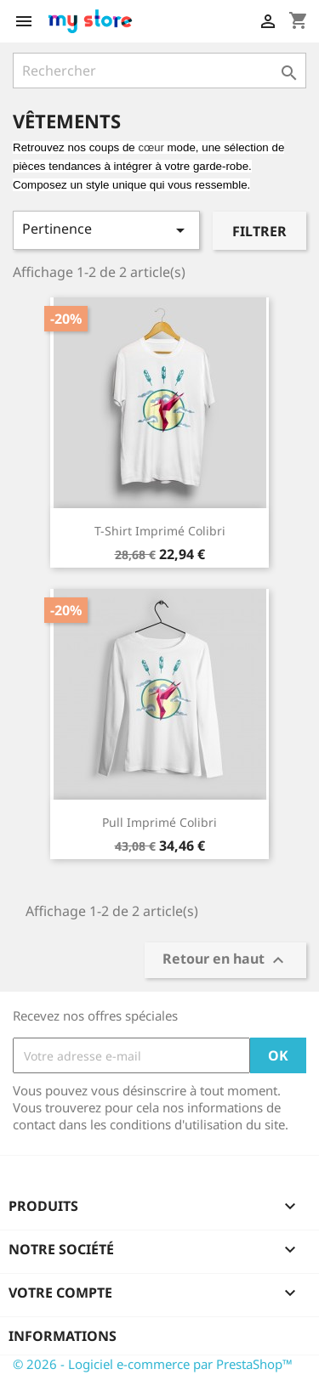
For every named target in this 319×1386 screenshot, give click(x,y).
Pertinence (106, 229)
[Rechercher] (159, 70)
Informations (63, 1336)
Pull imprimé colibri (159, 822)
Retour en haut (225, 960)
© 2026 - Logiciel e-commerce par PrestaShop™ (153, 1363)
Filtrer (259, 231)
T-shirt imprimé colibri (159, 531)
